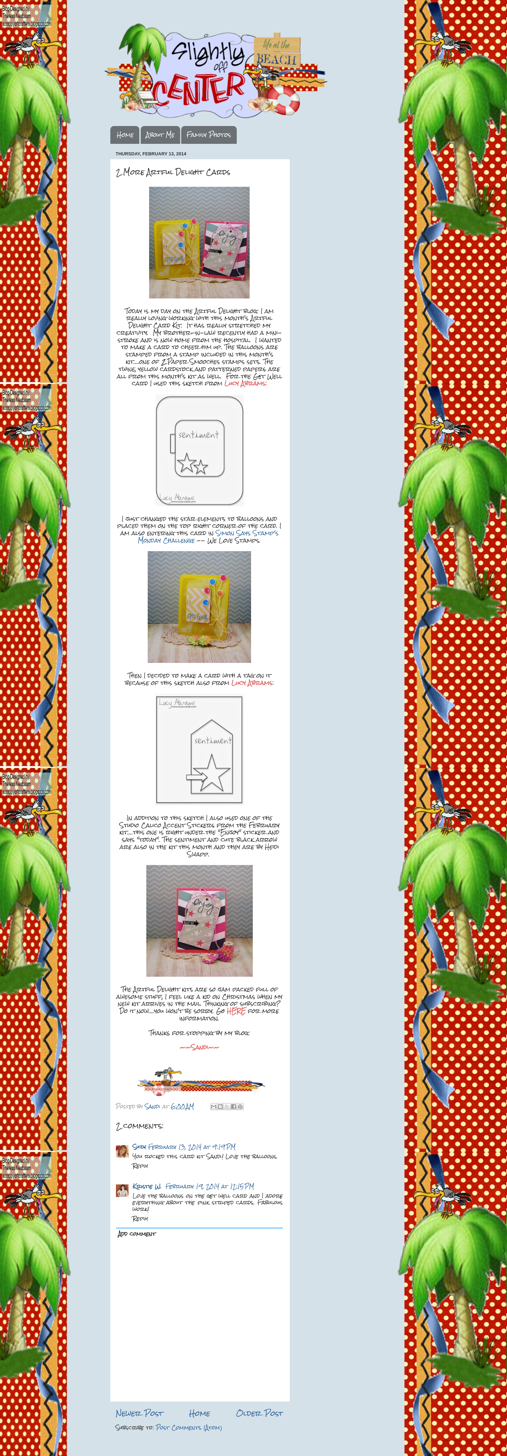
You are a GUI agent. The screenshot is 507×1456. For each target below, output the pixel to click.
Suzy (139, 1146)
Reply (140, 1165)
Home (125, 134)
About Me (160, 134)
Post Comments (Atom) (189, 1427)
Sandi (153, 1106)
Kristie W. (148, 1186)
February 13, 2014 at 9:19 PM (192, 1146)
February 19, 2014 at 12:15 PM (210, 1186)
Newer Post (139, 1413)
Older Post (259, 1413)
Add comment (137, 1233)
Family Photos (208, 134)
